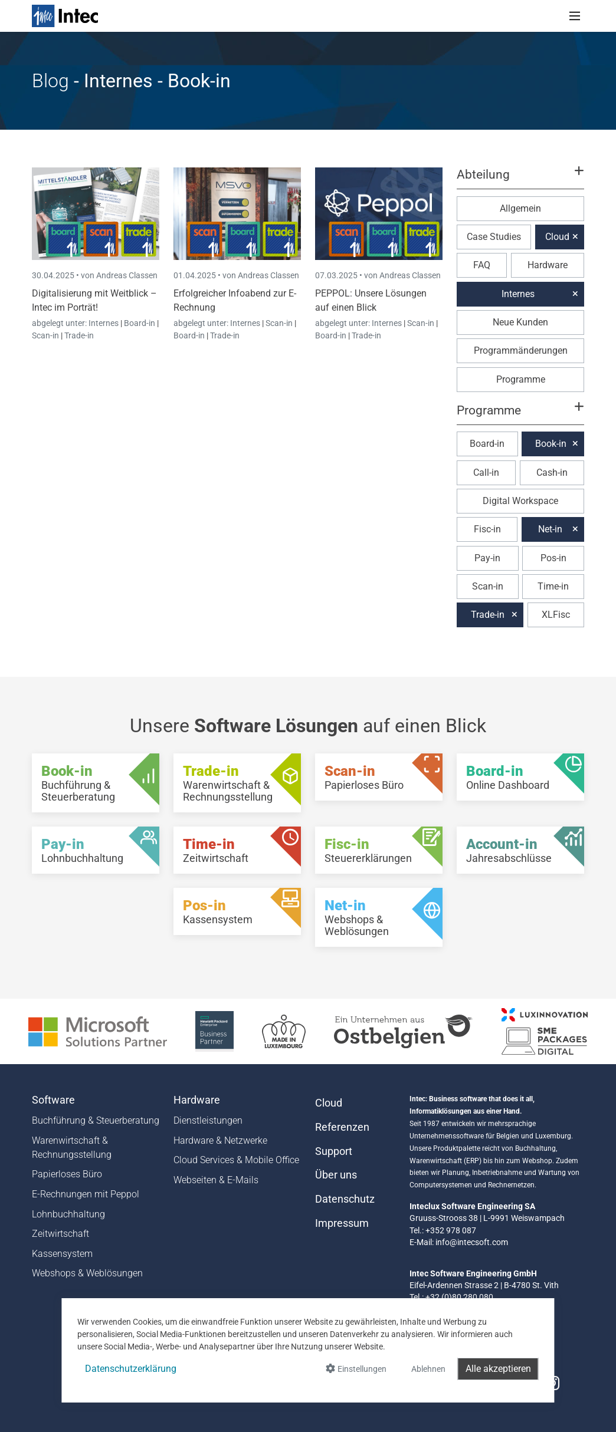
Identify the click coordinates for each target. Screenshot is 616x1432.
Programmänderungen (521, 350)
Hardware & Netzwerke (220, 1140)
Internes (104, 323)
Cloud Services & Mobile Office (236, 1160)
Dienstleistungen (208, 1120)
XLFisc (556, 614)
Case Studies (494, 236)
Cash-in (552, 472)
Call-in (486, 472)
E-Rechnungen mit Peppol (85, 1194)
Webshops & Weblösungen (87, 1273)
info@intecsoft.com (471, 1242)
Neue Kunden (520, 322)
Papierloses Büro (67, 1174)
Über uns (336, 1175)
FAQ (481, 265)
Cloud (557, 236)
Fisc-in (487, 529)
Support (333, 1151)
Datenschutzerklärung (130, 1368)
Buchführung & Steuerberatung (95, 1120)
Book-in (550, 443)
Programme (520, 379)
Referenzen (342, 1127)
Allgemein (520, 208)
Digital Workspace (520, 500)
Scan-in (45, 335)
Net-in (550, 529)
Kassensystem (62, 1253)
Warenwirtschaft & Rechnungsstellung (72, 1147)
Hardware (547, 265)
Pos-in (553, 558)
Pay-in (487, 558)
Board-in (139, 323)
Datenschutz (345, 1199)
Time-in (553, 586)
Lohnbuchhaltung (68, 1214)
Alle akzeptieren (498, 1368)
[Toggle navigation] (574, 15)
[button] (520, 180)
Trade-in (79, 335)
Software (53, 1100)
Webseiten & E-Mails (215, 1180)
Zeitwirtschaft (60, 1233)
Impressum (342, 1223)
